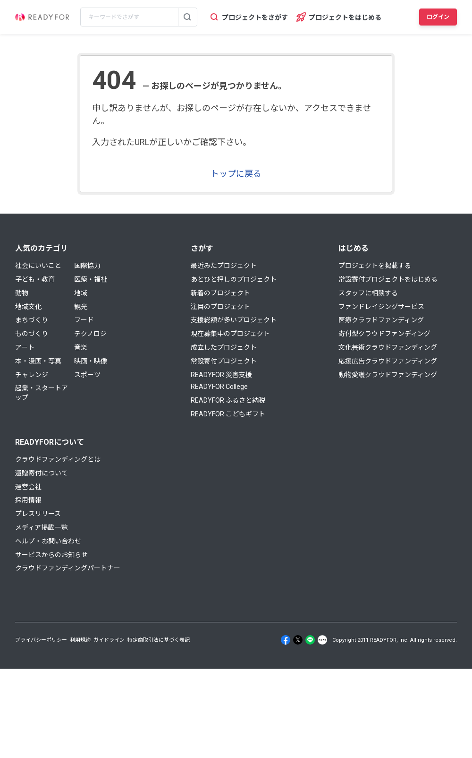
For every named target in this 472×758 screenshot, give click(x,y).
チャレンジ (31, 375)
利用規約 (80, 640)
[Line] (310, 640)
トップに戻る (236, 174)
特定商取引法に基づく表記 (158, 640)
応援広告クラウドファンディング (387, 361)
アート (24, 347)
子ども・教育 (35, 279)
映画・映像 (90, 361)
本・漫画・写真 (38, 361)
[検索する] (187, 17)
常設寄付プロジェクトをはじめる (388, 279)
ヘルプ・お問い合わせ (48, 541)
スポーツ (87, 375)
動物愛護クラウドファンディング (387, 375)
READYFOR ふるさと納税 (228, 400)
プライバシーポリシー (41, 640)
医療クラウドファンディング (381, 320)
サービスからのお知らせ (51, 555)
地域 (80, 293)
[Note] (322, 640)
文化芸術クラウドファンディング (387, 347)
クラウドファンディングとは (58, 459)
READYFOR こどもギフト (228, 414)
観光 (80, 306)
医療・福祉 (90, 279)
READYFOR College (219, 386)
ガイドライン (109, 640)
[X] (298, 640)
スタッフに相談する (368, 293)
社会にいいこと (38, 265)
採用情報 (28, 500)
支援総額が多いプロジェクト (234, 320)
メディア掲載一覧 (41, 527)
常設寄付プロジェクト (224, 361)
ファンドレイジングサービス (381, 306)
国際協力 (87, 265)
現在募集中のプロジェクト (230, 333)
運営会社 (28, 487)
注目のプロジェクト (220, 306)
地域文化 (28, 306)
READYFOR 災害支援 (221, 375)
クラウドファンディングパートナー (67, 568)
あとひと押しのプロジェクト (234, 279)
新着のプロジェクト (220, 293)
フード (84, 320)
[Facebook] (285, 640)
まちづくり (31, 320)
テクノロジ (90, 333)
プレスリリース (38, 513)
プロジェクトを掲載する (374, 265)
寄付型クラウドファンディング (384, 333)
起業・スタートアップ (41, 392)
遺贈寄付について (41, 473)
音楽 (80, 347)
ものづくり (31, 333)
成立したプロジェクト (224, 347)
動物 (21, 293)
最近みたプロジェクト (224, 265)
